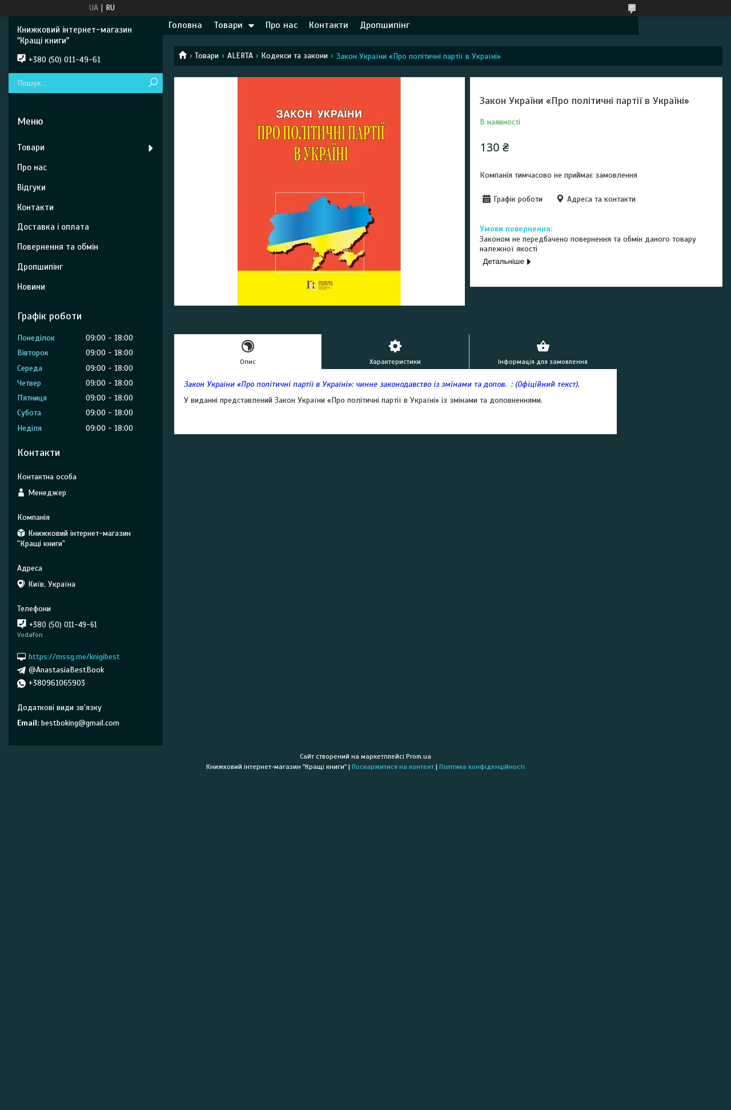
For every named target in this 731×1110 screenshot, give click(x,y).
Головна (185, 25)
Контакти (328, 25)
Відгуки (31, 187)
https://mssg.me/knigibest (74, 657)
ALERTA (240, 56)
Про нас (282, 25)
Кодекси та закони (294, 56)
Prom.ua (418, 756)
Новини (31, 287)
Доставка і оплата (53, 227)
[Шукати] (153, 83)
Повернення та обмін (57, 247)
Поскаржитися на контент (393, 767)
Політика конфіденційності (482, 767)
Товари (228, 25)
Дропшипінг (384, 25)
